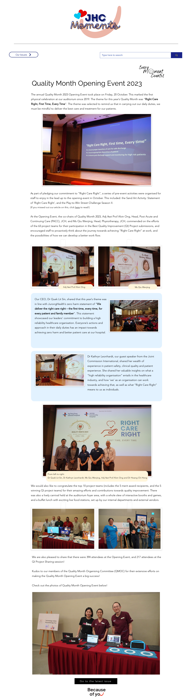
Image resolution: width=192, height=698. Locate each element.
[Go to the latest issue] (96, 681)
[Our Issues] (23, 54)
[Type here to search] (133, 55)
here (77, 207)
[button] (96, 633)
